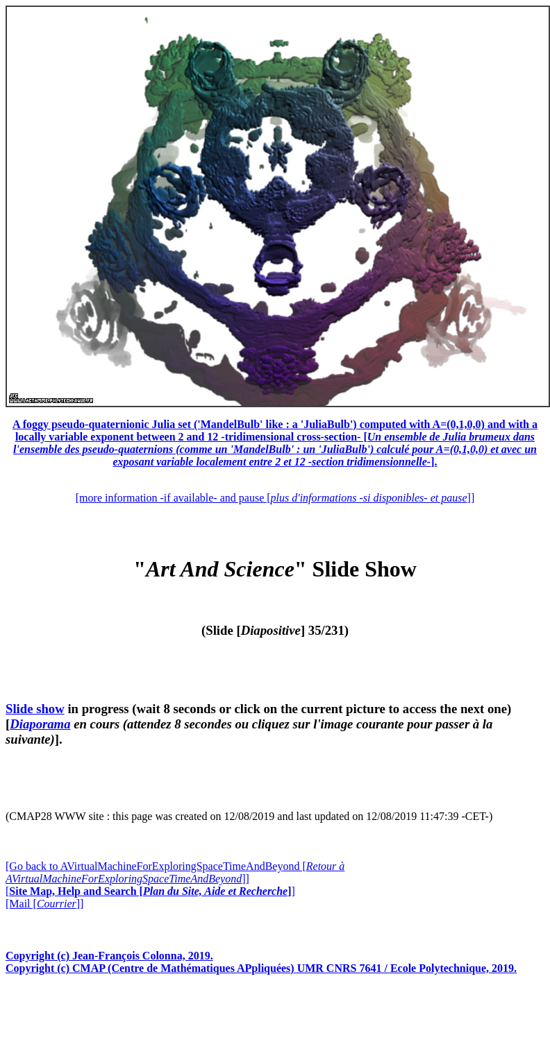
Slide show (35, 708)
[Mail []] (44, 903)
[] (150, 891)
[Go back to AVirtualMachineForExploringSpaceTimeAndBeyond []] (175, 872)
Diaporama (40, 724)
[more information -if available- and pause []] (275, 498)
